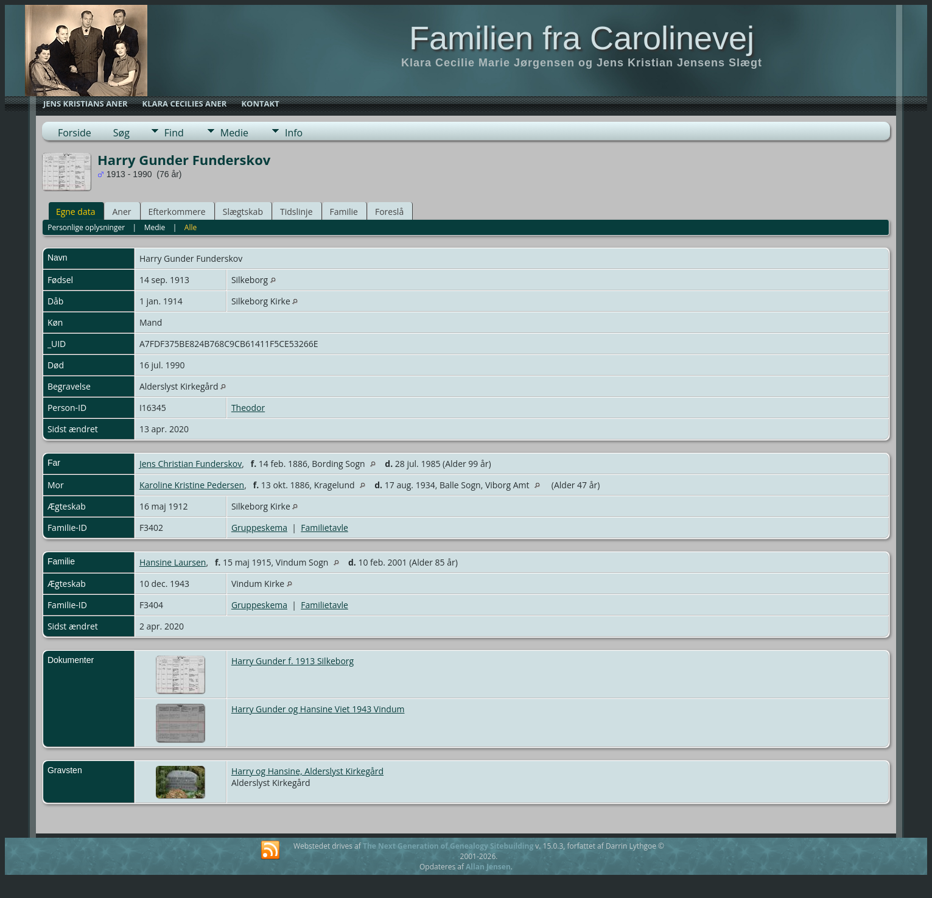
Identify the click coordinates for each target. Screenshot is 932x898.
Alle (190, 227)
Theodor (248, 407)
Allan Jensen (488, 866)
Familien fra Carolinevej (581, 37)
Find (174, 132)
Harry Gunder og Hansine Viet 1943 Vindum (318, 709)
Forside (74, 132)
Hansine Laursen (172, 562)
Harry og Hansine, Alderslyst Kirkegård (307, 771)
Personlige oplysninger (86, 227)
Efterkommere (177, 211)
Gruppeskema (259, 527)
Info (294, 132)
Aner (121, 211)
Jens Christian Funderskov (190, 463)
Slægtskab (243, 211)
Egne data (76, 211)
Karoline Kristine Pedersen (191, 485)
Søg (121, 132)
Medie (234, 132)
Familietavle (324, 527)
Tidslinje (296, 211)
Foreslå (389, 211)
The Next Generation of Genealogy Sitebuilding (448, 846)
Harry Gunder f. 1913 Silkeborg (292, 661)
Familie (344, 211)
